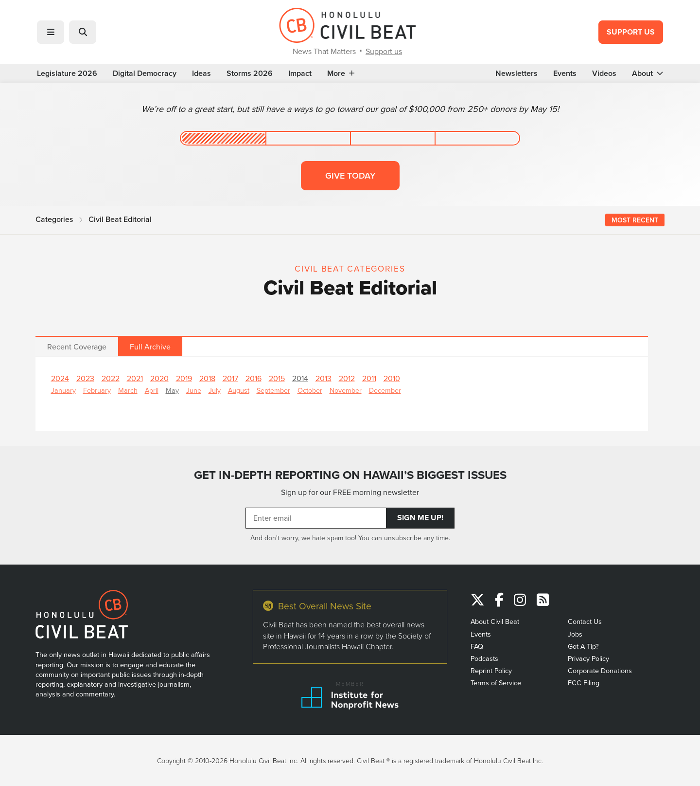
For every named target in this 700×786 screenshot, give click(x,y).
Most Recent (635, 220)
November (346, 390)
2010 (392, 378)
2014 (300, 378)
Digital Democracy (144, 73)
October (310, 390)
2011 (369, 378)
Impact (300, 73)
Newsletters (516, 73)
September (273, 390)
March (128, 390)
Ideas (201, 73)
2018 (207, 378)
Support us (384, 51)
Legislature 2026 (67, 73)
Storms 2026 (250, 73)
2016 (253, 378)
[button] (50, 32)
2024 (60, 378)
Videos (604, 73)
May (172, 390)
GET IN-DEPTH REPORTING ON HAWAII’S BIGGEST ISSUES (350, 475)
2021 (135, 378)
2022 (111, 378)
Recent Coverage (76, 346)
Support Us (631, 31)
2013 (323, 378)
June (193, 390)
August (238, 390)
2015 (277, 378)
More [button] (340, 73)
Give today (350, 175)
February (97, 390)
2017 (230, 378)
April (151, 390)
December (385, 390)
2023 (85, 378)
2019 (184, 378)
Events (565, 73)
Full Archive (150, 346)
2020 (159, 378)
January (63, 390)
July (215, 390)
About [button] (647, 73)
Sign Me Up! (420, 517)
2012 (347, 378)
